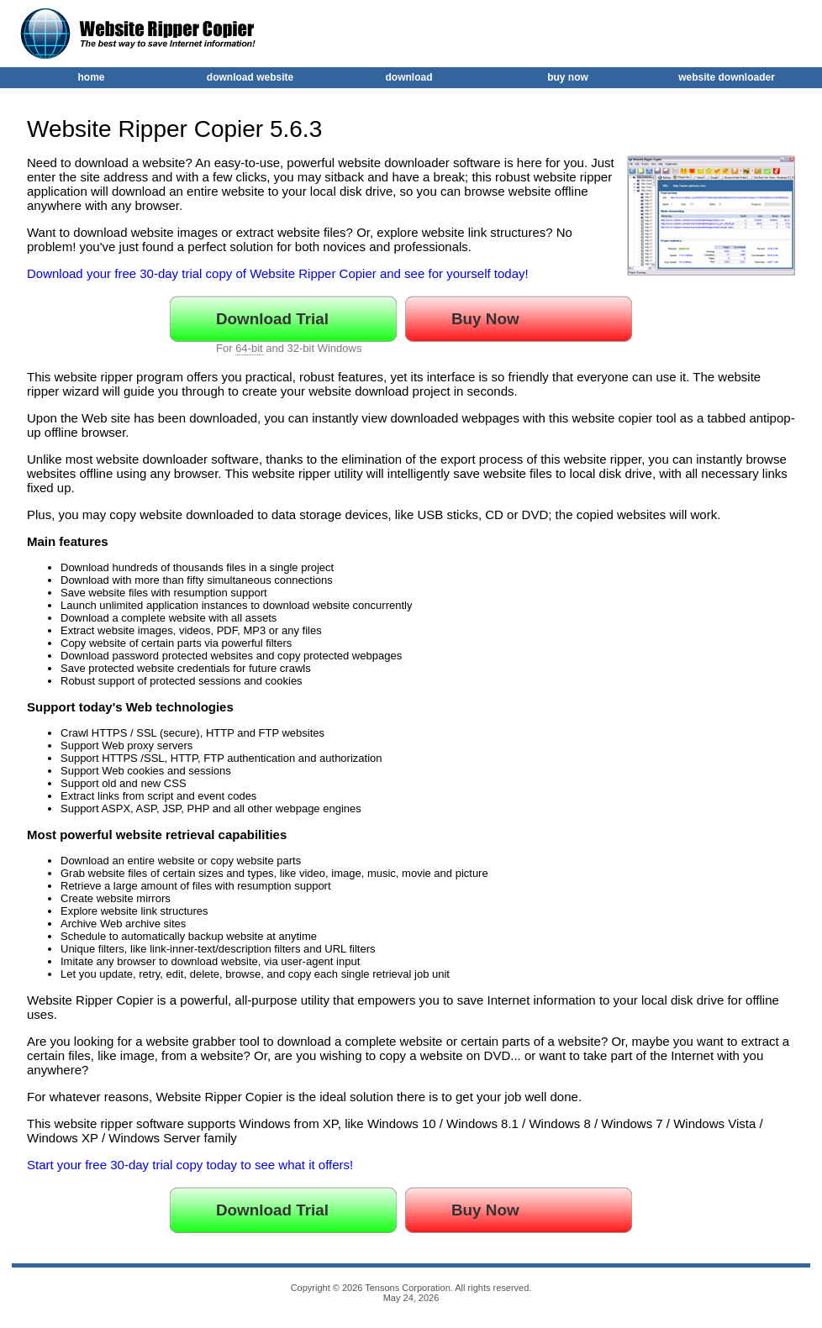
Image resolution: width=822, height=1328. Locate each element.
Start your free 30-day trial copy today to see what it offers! (190, 1164)
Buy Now (485, 319)
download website (250, 77)
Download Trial (272, 319)
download (409, 77)
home (90, 77)
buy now (567, 77)
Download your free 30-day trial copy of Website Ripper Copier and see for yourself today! (278, 273)
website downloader (726, 77)
